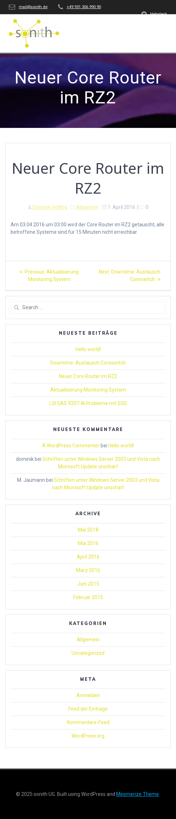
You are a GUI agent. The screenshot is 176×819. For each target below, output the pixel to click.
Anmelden (88, 695)
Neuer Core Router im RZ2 (88, 376)
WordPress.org (88, 736)
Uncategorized (88, 653)
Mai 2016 (88, 543)
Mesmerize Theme (137, 794)
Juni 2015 (88, 584)
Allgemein (87, 207)
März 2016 (88, 570)
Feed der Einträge (88, 709)
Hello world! (88, 349)
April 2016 (88, 557)
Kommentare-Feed (88, 722)
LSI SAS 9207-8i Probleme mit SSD (88, 403)
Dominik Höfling (50, 207)
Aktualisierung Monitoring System (88, 390)
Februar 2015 (88, 597)
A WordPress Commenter (71, 445)
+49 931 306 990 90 (84, 7)
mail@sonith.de (33, 7)
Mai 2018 (88, 530)
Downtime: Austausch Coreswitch (88, 363)
